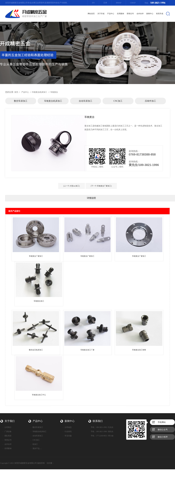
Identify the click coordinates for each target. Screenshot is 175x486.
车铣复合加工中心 (39, 395)
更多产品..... (36, 448)
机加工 (34, 444)
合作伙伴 (7, 444)
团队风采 (7, 436)
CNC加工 (117, 101)
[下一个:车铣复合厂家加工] (101, 186)
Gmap (133, 3)
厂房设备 (7, 431)
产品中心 (25, 92)
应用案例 (7, 448)
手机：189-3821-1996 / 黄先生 (102, 431)
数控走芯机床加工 (36, 350)
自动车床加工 (85, 101)
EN (93, 3)
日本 (105, 3)
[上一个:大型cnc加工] (71, 186)
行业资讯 (67, 431)
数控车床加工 (20, 101)
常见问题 (67, 436)
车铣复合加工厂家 (87, 350)
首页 (16, 92)
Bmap (118, 3)
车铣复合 (54, 92)
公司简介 (7, 427)
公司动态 (67, 427)
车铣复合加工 (39, 301)
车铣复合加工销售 (139, 350)
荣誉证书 (7, 440)
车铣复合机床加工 (39, 92)
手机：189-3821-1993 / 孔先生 (102, 427)
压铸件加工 (150, 101)
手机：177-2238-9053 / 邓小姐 (102, 436)
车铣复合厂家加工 (36, 256)
